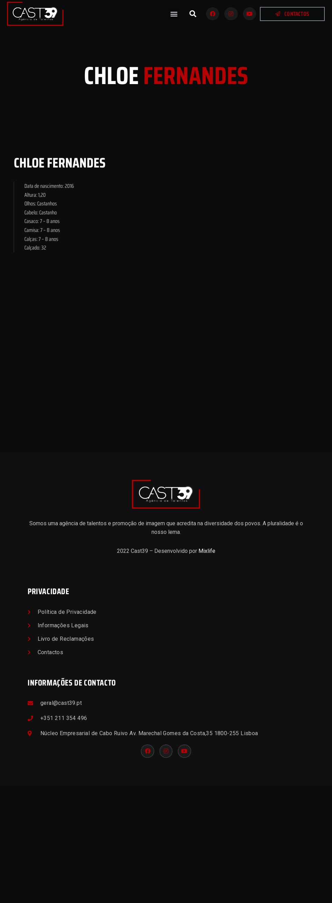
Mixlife (206, 668)
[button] (174, 14)
